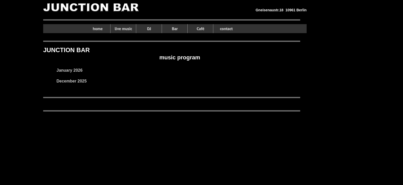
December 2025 (72, 81)
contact (226, 28)
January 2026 (70, 70)
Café (200, 28)
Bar (175, 28)
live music (123, 28)
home (98, 28)
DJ (149, 28)
